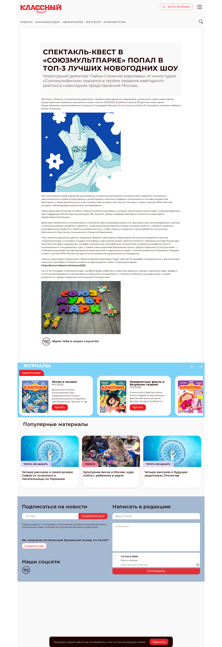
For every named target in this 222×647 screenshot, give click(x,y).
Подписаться (93, 516)
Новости (90, 464)
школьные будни (47, 22)
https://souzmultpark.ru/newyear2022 (63, 265)
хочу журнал (178, 7)
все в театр (93, 22)
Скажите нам (34, 546)
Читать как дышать (36, 464)
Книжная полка (115, 22)
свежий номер (73, 22)
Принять (158, 642)
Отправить (156, 571)
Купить (60, 407)
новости (26, 22)
